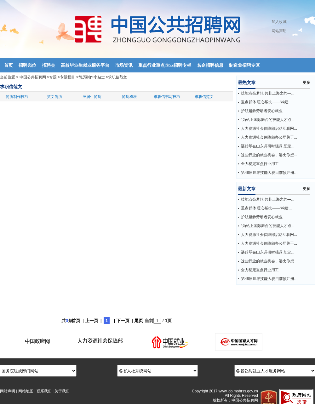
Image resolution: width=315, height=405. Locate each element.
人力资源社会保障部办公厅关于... (269, 137)
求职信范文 (117, 77)
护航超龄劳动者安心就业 (262, 111)
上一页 (91, 320)
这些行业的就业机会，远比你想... (269, 155)
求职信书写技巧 (167, 96)
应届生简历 (92, 96)
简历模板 (129, 96)
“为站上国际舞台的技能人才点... (268, 119)
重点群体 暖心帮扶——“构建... (266, 102)
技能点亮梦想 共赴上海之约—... (267, 93)
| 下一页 (121, 320)
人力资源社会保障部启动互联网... (269, 128)
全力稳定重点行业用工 (260, 164)
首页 (76, 320)
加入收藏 (279, 22)
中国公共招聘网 (33, 77)
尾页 (138, 320)
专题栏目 (67, 77)
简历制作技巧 (17, 96)
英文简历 (54, 96)
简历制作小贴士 (91, 77)
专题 (53, 77)
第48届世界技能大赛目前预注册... (269, 172)
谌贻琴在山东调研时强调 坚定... (267, 146)
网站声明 (279, 31)
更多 (306, 82)
